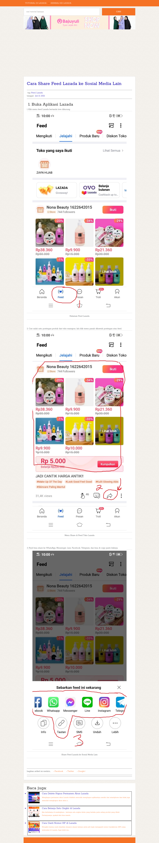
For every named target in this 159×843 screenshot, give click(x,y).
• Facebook (58, 771)
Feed (33, 93)
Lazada (39, 93)
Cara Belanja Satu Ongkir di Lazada (61, 808)
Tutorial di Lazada (36, 3)
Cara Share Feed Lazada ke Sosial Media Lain (74, 84)
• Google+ (81, 771)
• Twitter (70, 771)
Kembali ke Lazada (61, 3)
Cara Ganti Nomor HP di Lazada (59, 823)
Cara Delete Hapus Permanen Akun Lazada (65, 793)
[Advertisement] (79, 53)
